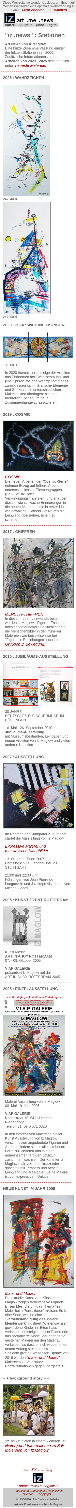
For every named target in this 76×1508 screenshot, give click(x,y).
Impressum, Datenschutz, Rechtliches (39, 1492)
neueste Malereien (31, 66)
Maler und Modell (20, 1294)
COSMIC (13, 478)
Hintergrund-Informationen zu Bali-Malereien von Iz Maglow (35, 1449)
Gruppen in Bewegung (24, 645)
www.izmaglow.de (45, 1487)
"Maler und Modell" (43, 1358)
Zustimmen (58, 10)
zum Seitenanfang (38, 1471)
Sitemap (28, 1495)
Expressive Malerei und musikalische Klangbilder (26, 849)
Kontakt (23, 1487)
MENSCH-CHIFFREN (24, 615)
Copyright (45, 1495)
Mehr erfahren (33, 10)
